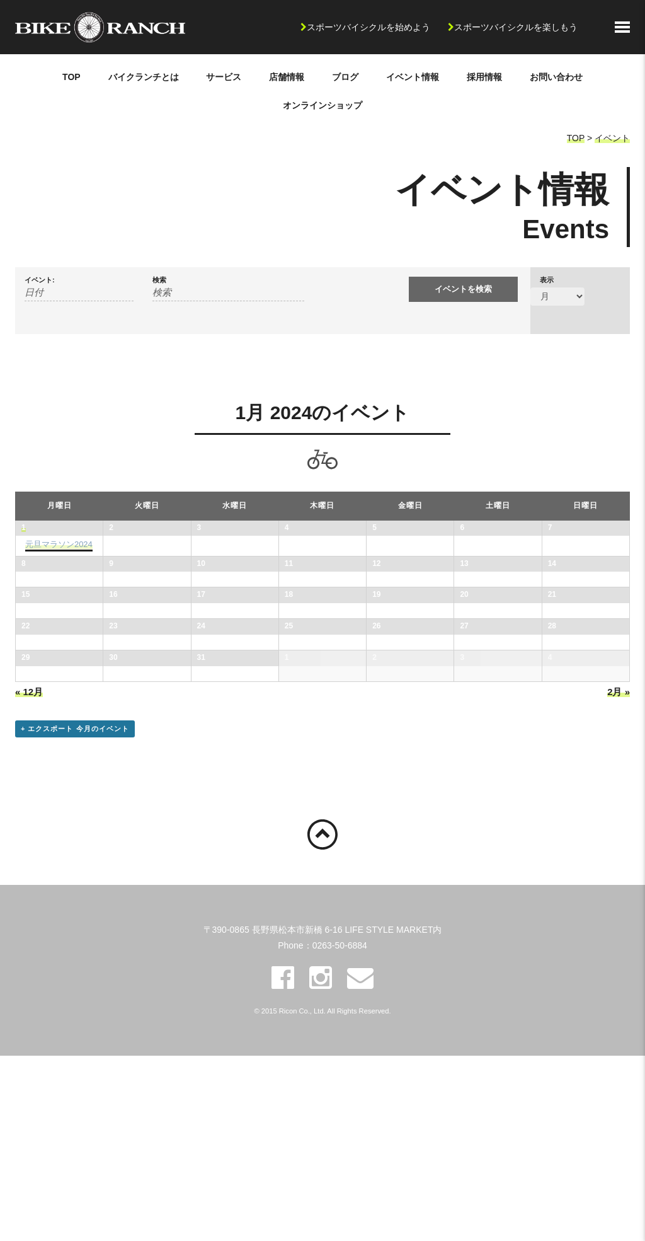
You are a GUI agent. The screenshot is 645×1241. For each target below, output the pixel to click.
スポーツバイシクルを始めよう (368, 27)
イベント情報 (412, 77)
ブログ (345, 77)
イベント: (40, 280)
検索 (159, 280)
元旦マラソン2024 (59, 544)
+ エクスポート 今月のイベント (75, 914)
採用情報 (484, 77)
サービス (223, 77)
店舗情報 (286, 77)
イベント (612, 138)
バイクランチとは (143, 77)
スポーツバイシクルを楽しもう (516, 27)
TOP (71, 77)
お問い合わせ (556, 77)
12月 (29, 877)
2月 (618, 877)
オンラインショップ (322, 105)
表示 (547, 280)
